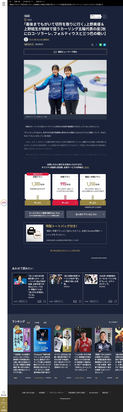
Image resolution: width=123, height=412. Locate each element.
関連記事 (120, 401)
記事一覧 (17, 1)
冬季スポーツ (40, 1)
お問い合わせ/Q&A (28, 392)
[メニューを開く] (3, 3)
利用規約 (42, 392)
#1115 (27, 16)
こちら (86, 167)
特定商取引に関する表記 (76, 392)
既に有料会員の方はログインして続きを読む (65, 250)
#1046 (51, 301)
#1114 (16, 301)
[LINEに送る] (100, 44)
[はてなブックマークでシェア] (104, 44)
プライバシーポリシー (56, 392)
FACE (29, 19)
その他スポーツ (28, 1)
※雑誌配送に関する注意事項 (92, 207)
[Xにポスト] (92, 44)
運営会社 (105, 392)
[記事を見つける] (3, 393)
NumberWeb (93, 392)
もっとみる (112, 322)
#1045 (86, 301)
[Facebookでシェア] (96, 44)
